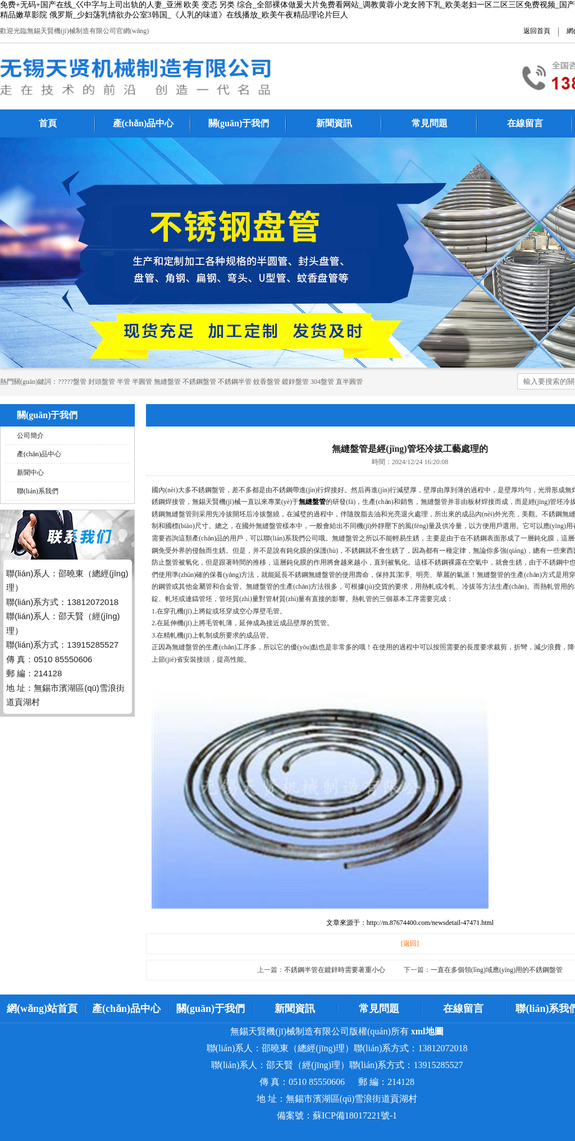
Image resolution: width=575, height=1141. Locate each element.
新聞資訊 (334, 123)
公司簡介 (30, 435)
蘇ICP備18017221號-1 (355, 1115)
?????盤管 (72, 382)
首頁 (48, 123)
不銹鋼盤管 (199, 382)
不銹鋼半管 (235, 382)
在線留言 (525, 123)
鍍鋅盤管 (295, 382)
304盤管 (322, 382)
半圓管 (142, 382)
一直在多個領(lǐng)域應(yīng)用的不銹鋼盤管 (497, 970)
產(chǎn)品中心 (143, 123)
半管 (123, 382)
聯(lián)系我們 (37, 491)
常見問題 (430, 123)
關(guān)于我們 (238, 123)
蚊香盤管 (266, 382)
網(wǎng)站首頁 (42, 1008)
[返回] (410, 943)
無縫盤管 (167, 382)
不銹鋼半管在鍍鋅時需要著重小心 (334, 970)
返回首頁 (536, 31)
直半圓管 (349, 382)
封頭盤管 (101, 382)
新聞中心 (30, 472)
